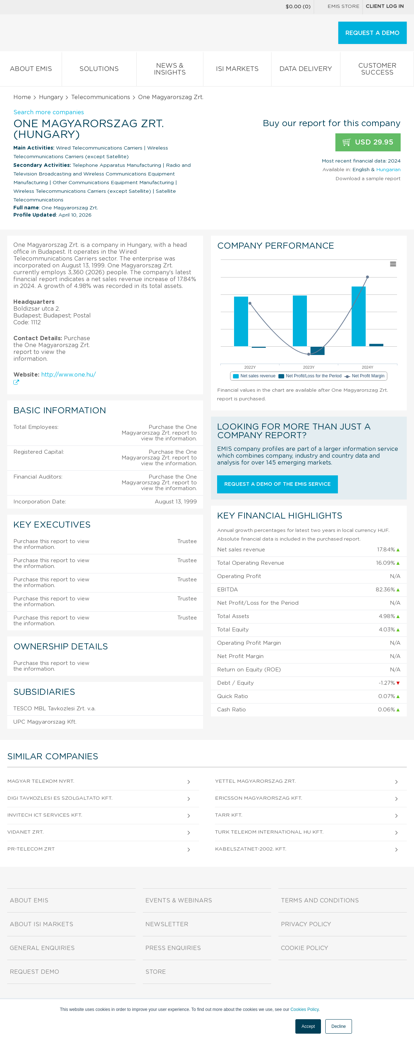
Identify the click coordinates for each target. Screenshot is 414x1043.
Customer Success (377, 71)
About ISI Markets (41, 924)
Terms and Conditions (320, 901)
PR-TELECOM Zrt (31, 849)
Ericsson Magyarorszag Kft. (258, 798)
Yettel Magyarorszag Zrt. (255, 781)
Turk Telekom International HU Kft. (269, 832)
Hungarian (388, 169)
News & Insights (170, 71)
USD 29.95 (368, 142)
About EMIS (30, 70)
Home (22, 97)
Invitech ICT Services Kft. (44, 815)
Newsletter (166, 924)
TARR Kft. (228, 815)
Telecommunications (100, 97)
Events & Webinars (178, 901)
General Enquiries (42, 948)
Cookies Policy (304, 1009)
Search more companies (48, 112)
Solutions (99, 70)
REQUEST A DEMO (372, 33)
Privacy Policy (306, 924)
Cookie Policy (304, 948)
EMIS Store (338, 7)
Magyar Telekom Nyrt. (40, 781)
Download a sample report (368, 178)
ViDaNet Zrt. (25, 832)
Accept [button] (308, 1026)
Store (155, 972)
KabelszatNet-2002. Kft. (250, 849)
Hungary (51, 97)
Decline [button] (338, 1026)
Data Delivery (306, 70)
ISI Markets (237, 70)
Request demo (34, 972)
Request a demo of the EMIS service (277, 484)
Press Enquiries (173, 948)
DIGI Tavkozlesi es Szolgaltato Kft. (60, 798)
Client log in (385, 6)
